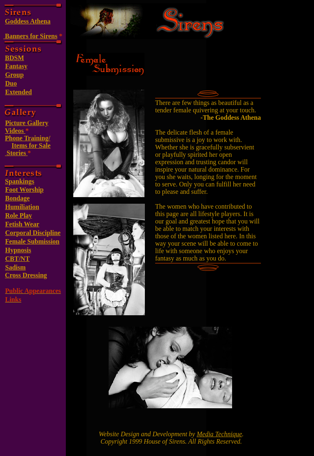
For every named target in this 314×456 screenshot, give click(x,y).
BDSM (14, 57)
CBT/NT (17, 258)
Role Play (18, 215)
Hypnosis (18, 250)
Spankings (19, 181)
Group (14, 74)
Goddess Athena (28, 21)
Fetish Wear (22, 224)
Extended (18, 91)
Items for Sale (31, 145)
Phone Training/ (27, 138)
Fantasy (16, 66)
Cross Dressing (26, 275)
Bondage (17, 198)
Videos (15, 130)
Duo (11, 83)
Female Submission (32, 241)
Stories (16, 152)
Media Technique (219, 433)
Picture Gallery (27, 122)
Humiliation (22, 206)
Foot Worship (24, 189)
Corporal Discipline (33, 232)
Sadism (15, 267)
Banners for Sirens (30, 36)
